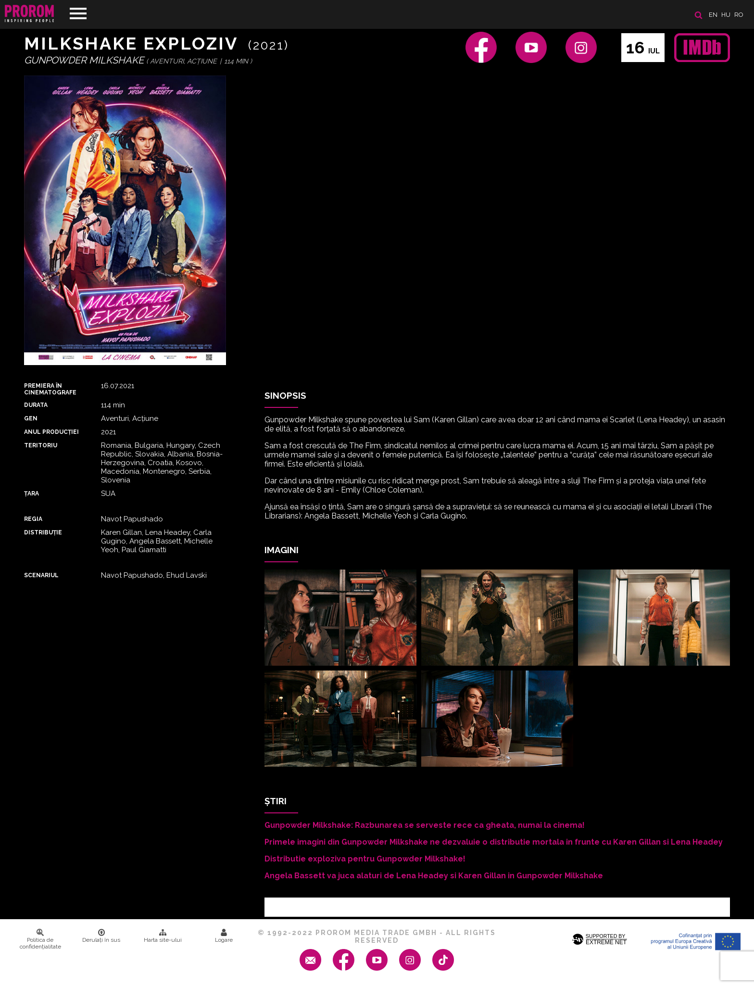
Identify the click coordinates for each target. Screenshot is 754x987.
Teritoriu (40, 445)
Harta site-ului (163, 936)
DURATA (36, 405)
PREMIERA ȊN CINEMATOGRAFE (50, 389)
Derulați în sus (101, 936)
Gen (31, 418)
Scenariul (41, 575)
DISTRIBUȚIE (43, 532)
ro (738, 14)
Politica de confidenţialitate (40, 939)
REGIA (33, 519)
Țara (31, 493)
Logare (224, 936)
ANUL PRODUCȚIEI (51, 432)
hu (725, 14)
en (713, 14)
